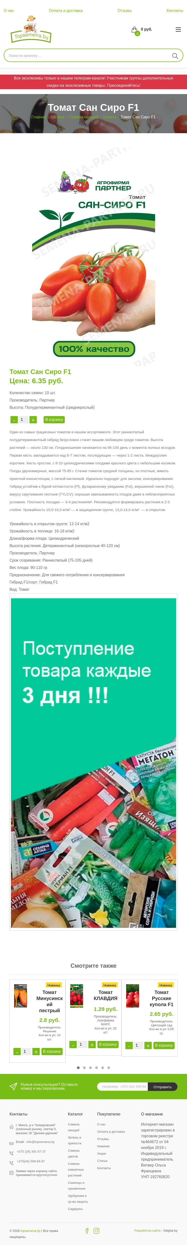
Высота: (16, 407)
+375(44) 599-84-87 (31, 1161)
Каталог (58, 117)
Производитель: (23, 400)
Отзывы (125, 11)
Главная (38, 117)
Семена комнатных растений (76, 1169)
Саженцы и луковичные (76, 1185)
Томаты (109, 117)
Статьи (102, 1161)
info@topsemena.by (41, 1142)
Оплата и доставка (66, 11)
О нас (9, 11)
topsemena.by (31, 1231)
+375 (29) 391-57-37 (31, 1151)
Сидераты (75, 1209)
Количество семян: (26, 393)
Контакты (175, 11)
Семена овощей (83, 117)
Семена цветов (73, 1153)
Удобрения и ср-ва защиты (78, 1198)
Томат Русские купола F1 (162, 998)
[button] (78, 1067)
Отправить (163, 1087)
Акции (101, 1153)
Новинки (103, 1146)
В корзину (54, 420)
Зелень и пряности (74, 1140)
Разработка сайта (147, 1230)
